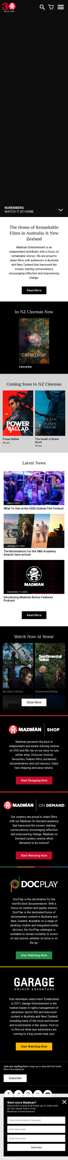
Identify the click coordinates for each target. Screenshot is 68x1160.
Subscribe (15, 1078)
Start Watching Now (34, 855)
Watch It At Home (19, 209)
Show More (34, 702)
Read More (34, 290)
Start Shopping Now (34, 780)
